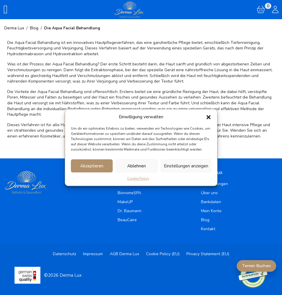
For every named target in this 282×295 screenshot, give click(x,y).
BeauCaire (127, 220)
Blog (205, 220)
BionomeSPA (129, 193)
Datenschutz (64, 254)
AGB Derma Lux (124, 254)
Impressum (93, 254)
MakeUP (125, 202)
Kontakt (208, 229)
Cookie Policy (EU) (162, 254)
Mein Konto (211, 211)
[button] (208, 117)
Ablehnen (136, 166)
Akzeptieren (91, 166)
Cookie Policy (138, 178)
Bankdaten (211, 202)
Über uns (209, 193)
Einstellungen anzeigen (186, 166)
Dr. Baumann (129, 211)
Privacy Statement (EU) (207, 254)
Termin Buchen (256, 266)
